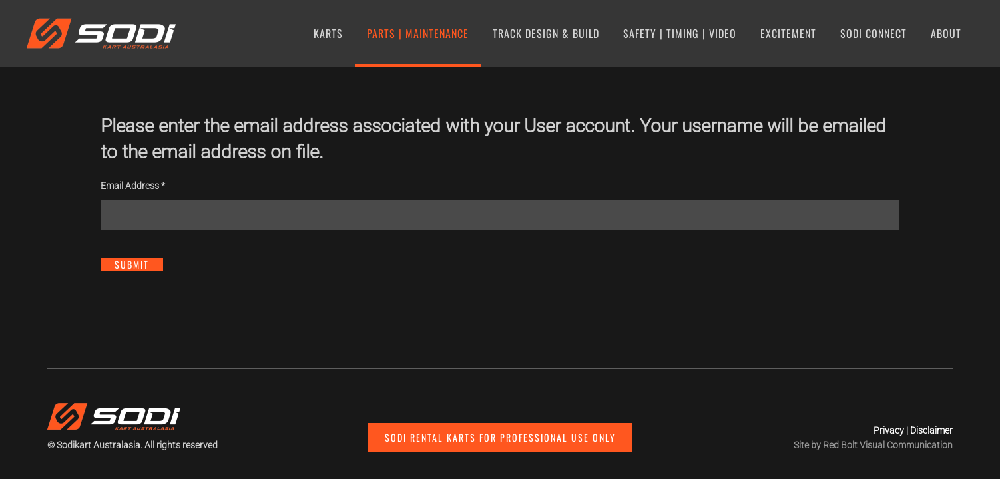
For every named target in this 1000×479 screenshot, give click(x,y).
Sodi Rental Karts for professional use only (500, 437)
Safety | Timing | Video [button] (679, 33)
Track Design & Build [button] (546, 33)
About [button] (946, 33)
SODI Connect (873, 33)
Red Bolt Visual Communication (888, 445)
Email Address (133, 185)
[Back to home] (103, 33)
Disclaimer (931, 430)
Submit (132, 264)
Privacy (889, 430)
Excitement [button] (788, 33)
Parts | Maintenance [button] (418, 33)
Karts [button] (328, 33)
